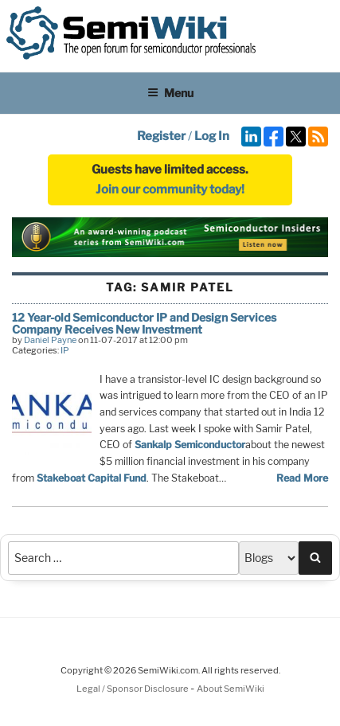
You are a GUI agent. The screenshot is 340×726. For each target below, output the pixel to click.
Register (161, 136)
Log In (211, 136)
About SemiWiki (230, 688)
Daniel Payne (50, 339)
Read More (302, 478)
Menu (170, 93)
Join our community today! (170, 189)
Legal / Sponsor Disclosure (133, 688)
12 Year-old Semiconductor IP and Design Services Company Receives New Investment (144, 322)
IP (65, 350)
